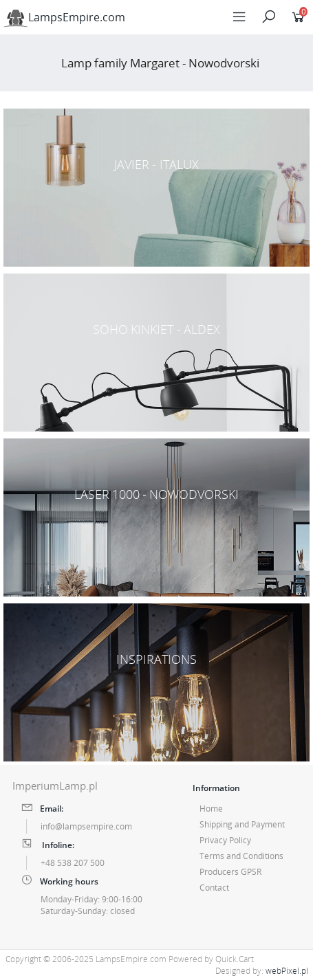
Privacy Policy (225, 840)
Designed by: (261, 971)
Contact (214, 887)
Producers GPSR (230, 872)
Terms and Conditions (241, 856)
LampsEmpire (64, 17)
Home (211, 808)
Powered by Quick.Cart (211, 959)
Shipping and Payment (242, 824)
